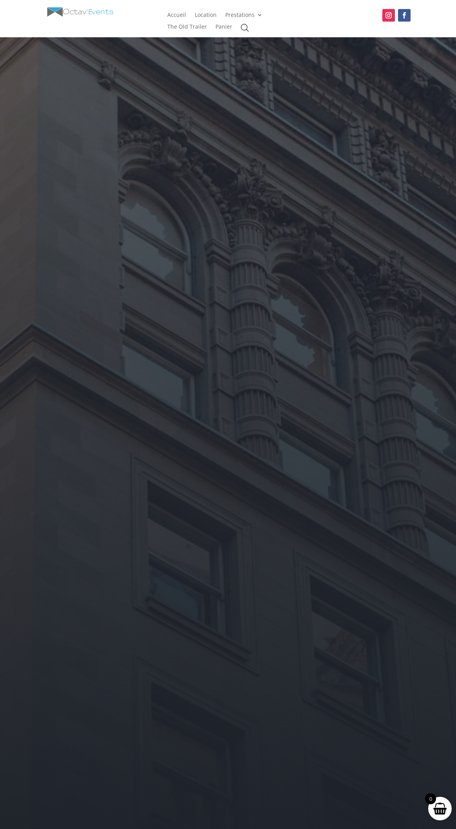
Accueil (176, 15)
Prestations (240, 15)
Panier (223, 27)
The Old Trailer (187, 27)
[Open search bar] (245, 27)
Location (206, 15)
